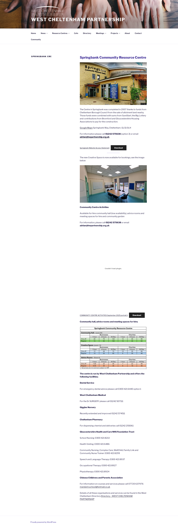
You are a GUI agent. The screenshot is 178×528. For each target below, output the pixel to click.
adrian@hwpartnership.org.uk (94, 137)
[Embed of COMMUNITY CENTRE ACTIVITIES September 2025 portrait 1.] (113, 268)
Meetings (101, 33)
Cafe (76, 33)
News (44, 33)
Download (118, 148)
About (127, 33)
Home (33, 33)
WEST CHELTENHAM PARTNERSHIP (78, 19)
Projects (115, 33)
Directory (87, 33)
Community (36, 39)
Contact (138, 33)
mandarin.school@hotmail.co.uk (95, 487)
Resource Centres (61, 33)
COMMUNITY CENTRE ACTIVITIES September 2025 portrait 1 (104, 315)
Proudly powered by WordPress (43, 522)
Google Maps (86, 128)
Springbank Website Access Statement (94, 148)
